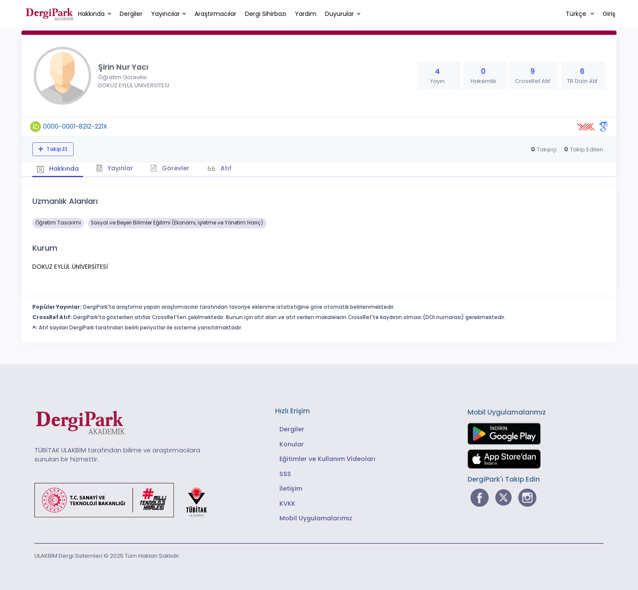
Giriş (609, 13)
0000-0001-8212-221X (75, 126)
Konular (291, 444)
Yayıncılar (165, 13)
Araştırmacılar (215, 13)
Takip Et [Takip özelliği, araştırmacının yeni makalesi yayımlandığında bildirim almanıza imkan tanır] (56, 149)
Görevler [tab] (169, 168)
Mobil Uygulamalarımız (315, 518)
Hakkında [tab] (58, 168)
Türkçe (577, 13)
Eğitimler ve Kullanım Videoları (327, 459)
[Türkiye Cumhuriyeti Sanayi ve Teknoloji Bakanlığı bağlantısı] (126, 499)
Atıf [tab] (225, 168)
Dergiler (131, 13)
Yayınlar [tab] (114, 168)
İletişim (290, 488)
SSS (285, 474)
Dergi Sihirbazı (265, 13)
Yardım (305, 13)
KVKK (287, 503)
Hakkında (91, 13)
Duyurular (339, 13)
